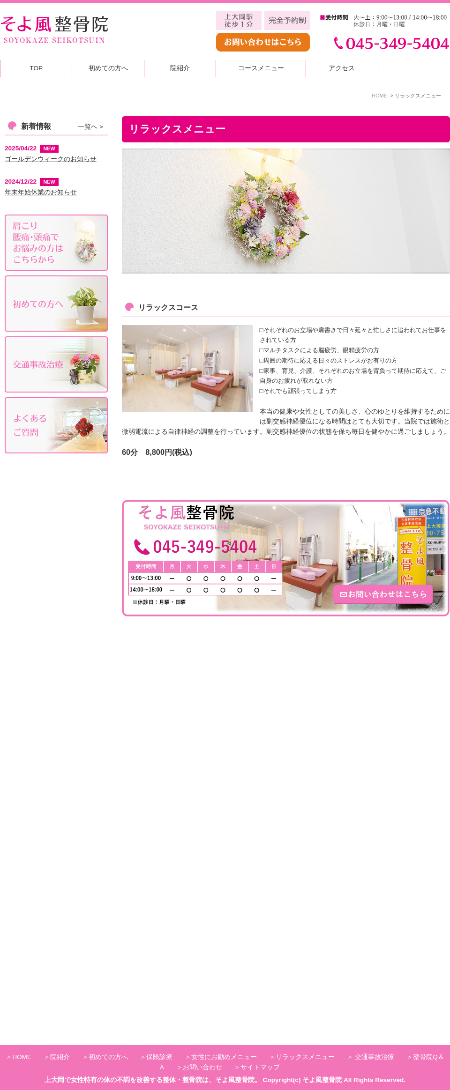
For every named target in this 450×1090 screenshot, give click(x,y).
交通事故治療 (374, 1073)
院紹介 (180, 68)
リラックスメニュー (305, 1073)
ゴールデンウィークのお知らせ (51, 159)
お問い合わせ (202, 1083)
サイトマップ (260, 1083)
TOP (36, 68)
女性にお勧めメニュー (224, 1073)
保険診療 (159, 1073)
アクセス (342, 68)
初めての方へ (108, 68)
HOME (21, 1073)
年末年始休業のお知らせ (41, 192)
